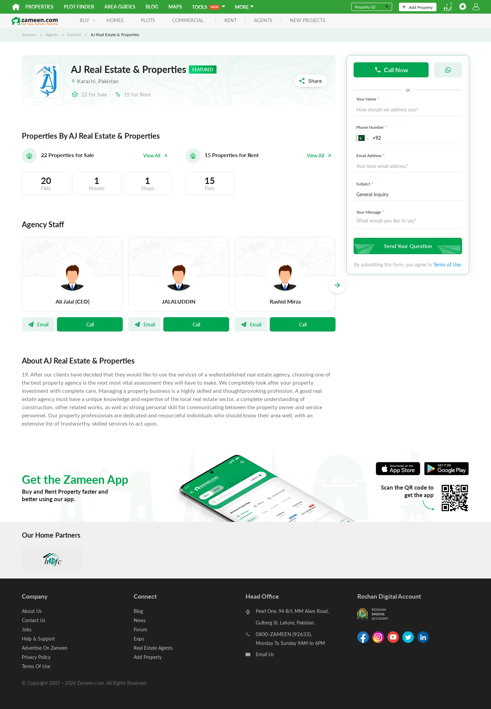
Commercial (188, 20)
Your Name (368, 99)
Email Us (265, 654)
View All (155, 155)
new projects (307, 21)
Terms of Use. (447, 264)
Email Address (371, 155)
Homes (115, 20)
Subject (365, 184)
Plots (148, 20)
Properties (39, 6)
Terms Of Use (36, 666)
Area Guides (119, 6)
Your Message (370, 212)
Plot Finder (79, 6)
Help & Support (38, 638)
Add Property (417, 7)
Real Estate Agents (153, 648)
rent (230, 21)
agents (263, 21)
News (140, 620)
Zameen (29, 34)
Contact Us (33, 620)
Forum (140, 629)
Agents (52, 34)
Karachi (74, 34)
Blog (152, 6)
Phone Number (372, 127)
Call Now (391, 69)
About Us (32, 611)
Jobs (26, 629)
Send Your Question (407, 246)
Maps (175, 6)
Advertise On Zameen (45, 648)
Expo (139, 638)
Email (38, 324)
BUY (87, 20)
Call (90, 324)
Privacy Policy (36, 657)
